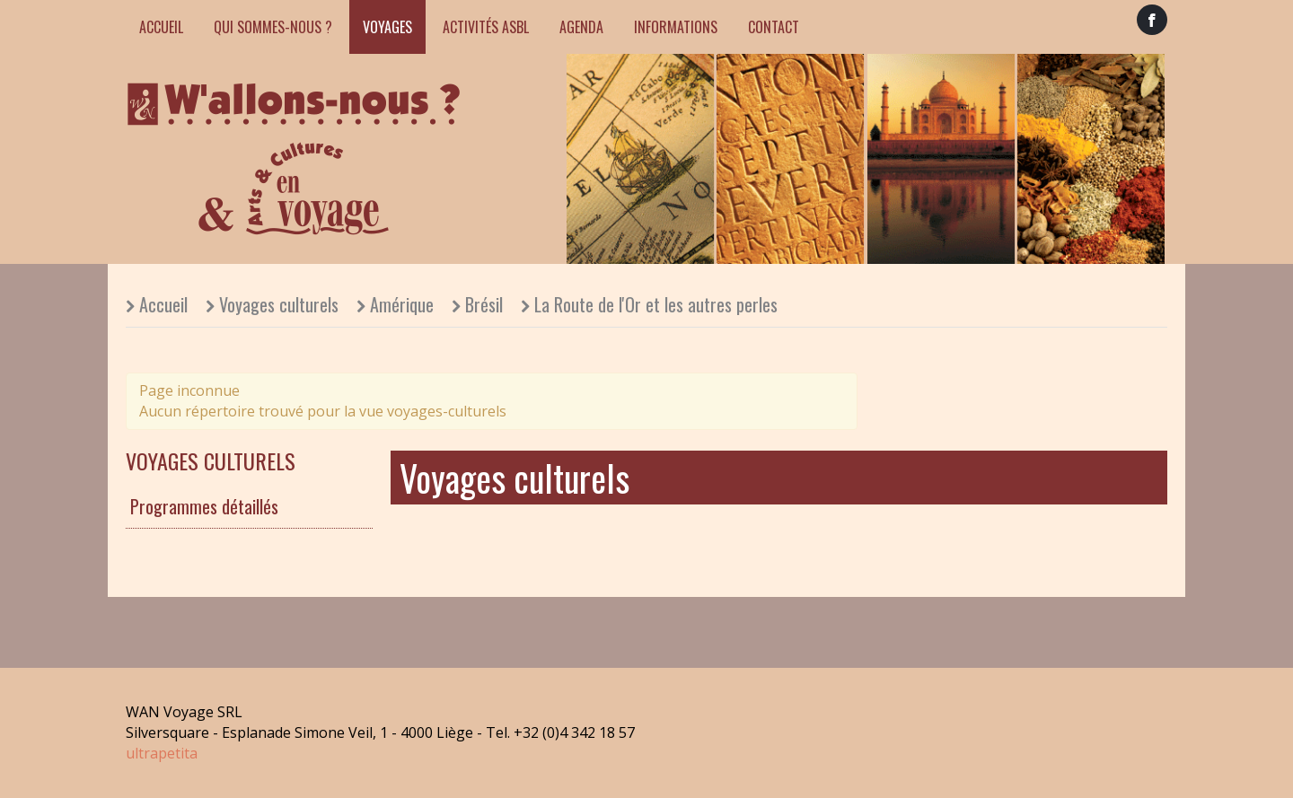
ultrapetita (162, 753)
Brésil (484, 304)
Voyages (387, 27)
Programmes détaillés (204, 506)
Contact (773, 27)
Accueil (161, 27)
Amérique (402, 304)
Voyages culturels (279, 304)
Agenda (581, 27)
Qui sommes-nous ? (273, 27)
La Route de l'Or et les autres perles (656, 304)
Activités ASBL (486, 27)
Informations (675, 27)
